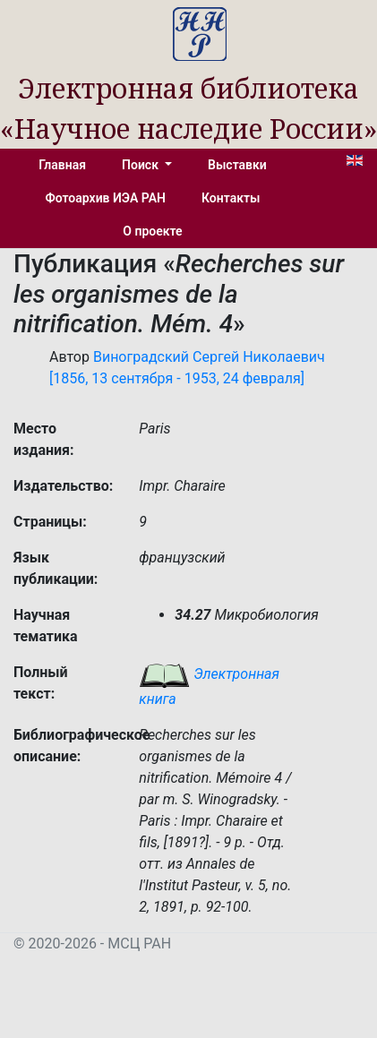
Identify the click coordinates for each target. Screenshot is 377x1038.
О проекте (152, 231)
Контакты (230, 198)
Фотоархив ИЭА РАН (106, 198)
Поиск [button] (141, 165)
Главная (62, 165)
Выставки (237, 165)
